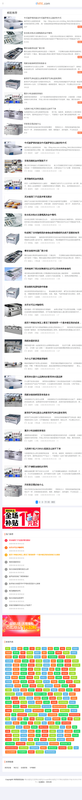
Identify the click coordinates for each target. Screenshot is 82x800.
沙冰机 (77, 687)
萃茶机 (39, 687)
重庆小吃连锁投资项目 (33, 94)
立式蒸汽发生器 (34, 711)
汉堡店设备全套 (42, 749)
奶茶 (25, 133)
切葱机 (16, 711)
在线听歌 (24, 773)
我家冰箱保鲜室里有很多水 (35, 63)
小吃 (25, 102)
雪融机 (54, 695)
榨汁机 (26, 118)
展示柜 (57, 678)
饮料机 (61, 695)
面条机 (33, 691)
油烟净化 (49, 691)
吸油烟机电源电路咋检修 (36, 289)
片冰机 (46, 695)
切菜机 (8, 711)
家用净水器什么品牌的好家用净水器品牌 (43, 380)
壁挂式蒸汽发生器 (59, 711)
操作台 (51, 682)
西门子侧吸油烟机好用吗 (36, 472)
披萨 (25, 27)
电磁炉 (23, 674)
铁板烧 (46, 670)
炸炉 (68, 653)
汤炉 (65, 699)
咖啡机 (31, 687)
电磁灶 (31, 736)
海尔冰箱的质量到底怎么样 (19, 574)
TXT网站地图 (61, 784)
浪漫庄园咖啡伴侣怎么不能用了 (20, 610)
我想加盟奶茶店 (32, 344)
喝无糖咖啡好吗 (14, 596)
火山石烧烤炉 (10, 757)
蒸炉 (70, 724)
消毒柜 (8, 695)
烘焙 (25, 653)
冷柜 (38, 678)
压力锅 (39, 666)
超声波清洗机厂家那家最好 (19, 581)
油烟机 (37, 299)
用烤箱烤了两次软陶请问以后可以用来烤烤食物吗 (48, 271)
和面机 (69, 695)
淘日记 (16, 773)
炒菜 (36, 682)
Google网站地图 (49, 784)
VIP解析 (33, 773)
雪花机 (8, 707)
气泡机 (54, 687)
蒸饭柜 (8, 658)
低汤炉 (22, 662)
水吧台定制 (23, 753)
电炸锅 (23, 740)
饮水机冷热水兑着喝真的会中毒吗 (38, 33)
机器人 (43, 682)
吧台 (7, 653)
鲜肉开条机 (28, 699)
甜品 (50, 653)
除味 (7, 682)
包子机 (72, 691)
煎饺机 (66, 658)
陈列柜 (45, 740)
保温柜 (8, 728)
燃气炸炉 (40, 724)
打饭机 (25, 666)
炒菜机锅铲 (22, 720)
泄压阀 (74, 716)
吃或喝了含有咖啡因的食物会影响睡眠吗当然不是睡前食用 (52, 234)
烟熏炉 (37, 658)
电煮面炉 (56, 724)
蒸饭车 (45, 736)
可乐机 (77, 736)
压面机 (77, 695)
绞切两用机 (63, 707)
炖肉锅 (23, 670)
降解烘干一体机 (40, 699)
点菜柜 (72, 678)
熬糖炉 (39, 670)
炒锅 (32, 724)
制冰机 (64, 678)
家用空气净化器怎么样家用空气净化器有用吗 (42, 78)
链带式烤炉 (66, 728)
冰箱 (25, 72)
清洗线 (66, 703)
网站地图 (27, 784)
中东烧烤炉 (22, 757)
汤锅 (7, 724)
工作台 (8, 744)
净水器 (37, 391)
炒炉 (15, 662)
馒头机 (39, 707)
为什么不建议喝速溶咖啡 (36, 362)
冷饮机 (16, 744)
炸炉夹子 (43, 720)
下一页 (47, 507)
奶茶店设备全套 (11, 753)
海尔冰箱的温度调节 (16, 603)
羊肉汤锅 (76, 670)
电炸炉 (48, 724)
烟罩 (57, 728)
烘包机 (34, 732)
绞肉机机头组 (74, 720)
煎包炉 (8, 670)
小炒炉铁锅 (52, 720)
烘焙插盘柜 (10, 699)
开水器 (61, 687)
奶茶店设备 (54, 749)
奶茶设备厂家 (65, 749)
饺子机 (64, 691)
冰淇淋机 (9, 691)
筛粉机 (26, 732)
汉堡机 (8, 740)
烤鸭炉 (58, 658)
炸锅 (7, 736)
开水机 (51, 728)
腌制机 (77, 724)
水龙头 (28, 716)
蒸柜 (44, 658)
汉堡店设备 (10, 749)
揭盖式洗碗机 (73, 711)
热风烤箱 (62, 753)
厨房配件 (52, 744)
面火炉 (19, 732)
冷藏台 (58, 682)
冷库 (44, 678)
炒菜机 (74, 658)
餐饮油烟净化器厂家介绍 (34, 48)
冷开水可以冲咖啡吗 (34, 307)
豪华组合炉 (52, 753)
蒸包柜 (16, 658)
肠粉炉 (16, 670)
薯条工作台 (43, 732)
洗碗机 (37, 171)
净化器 (26, 57)
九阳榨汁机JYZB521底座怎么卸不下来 (40, 109)
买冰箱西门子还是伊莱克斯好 (38, 198)
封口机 (23, 687)
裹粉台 (16, 728)
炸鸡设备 (30, 749)
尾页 (53, 507)
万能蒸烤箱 (34, 753)
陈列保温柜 (10, 732)
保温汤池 (40, 757)
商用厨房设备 (50, 757)
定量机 (16, 687)
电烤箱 (57, 691)
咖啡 (37, 190)
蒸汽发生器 (71, 662)
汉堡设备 (70, 744)
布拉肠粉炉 (52, 662)
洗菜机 (29, 682)
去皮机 (46, 707)
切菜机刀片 (65, 716)
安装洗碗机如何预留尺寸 (36, 161)
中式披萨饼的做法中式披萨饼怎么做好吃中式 (42, 18)
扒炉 (53, 666)
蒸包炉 (37, 662)
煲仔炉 (51, 658)
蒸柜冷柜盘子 (38, 716)
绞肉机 (72, 707)
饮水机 (26, 42)
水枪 (13, 720)
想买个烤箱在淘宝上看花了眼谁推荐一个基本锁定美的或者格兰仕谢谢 (34, 560)
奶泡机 (74, 682)
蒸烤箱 (75, 666)
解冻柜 (19, 699)
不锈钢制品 (54, 732)
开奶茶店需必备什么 (32, 124)
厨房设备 (8, 773)
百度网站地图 (37, 784)
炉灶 (62, 732)
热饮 (36, 744)
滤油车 (23, 728)
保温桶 (8, 687)
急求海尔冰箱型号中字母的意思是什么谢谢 (24, 588)
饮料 (56, 653)
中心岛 (75, 740)
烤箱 (37, 281)
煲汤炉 (29, 662)
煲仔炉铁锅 (63, 720)
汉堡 (32, 653)
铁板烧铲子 (33, 720)
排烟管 (55, 716)
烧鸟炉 (40, 691)
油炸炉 (72, 674)
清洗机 (16, 707)
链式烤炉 (61, 744)
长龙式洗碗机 (18, 716)
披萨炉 (17, 666)
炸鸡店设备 (20, 749)
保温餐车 (9, 666)
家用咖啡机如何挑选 (34, 179)
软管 (7, 720)
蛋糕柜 (66, 682)
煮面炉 (75, 653)
